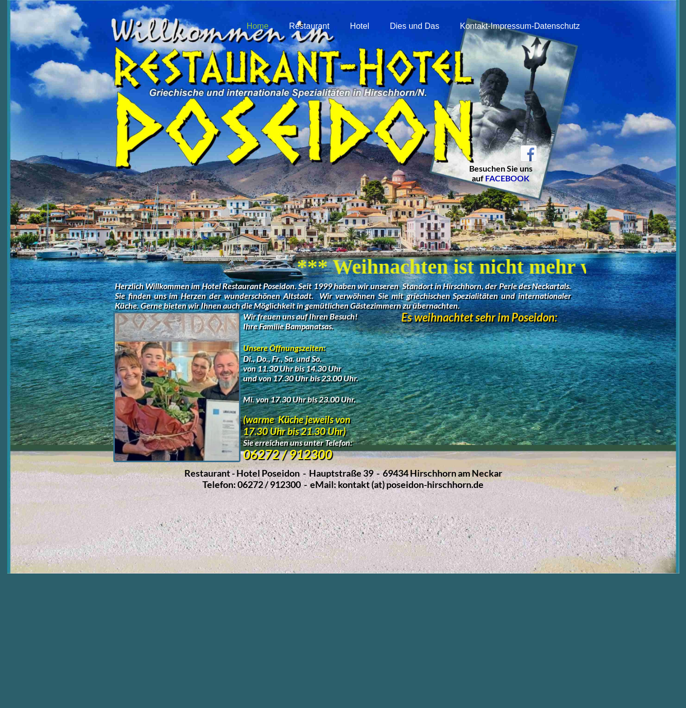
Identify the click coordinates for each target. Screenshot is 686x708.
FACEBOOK (507, 178)
